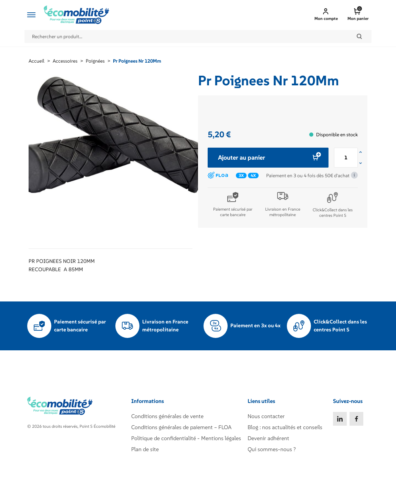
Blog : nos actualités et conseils (285, 427)
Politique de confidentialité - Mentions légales (186, 438)
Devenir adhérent (268, 438)
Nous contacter (266, 416)
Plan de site (145, 449)
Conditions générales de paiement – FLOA (181, 427)
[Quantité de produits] (346, 158)
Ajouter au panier (268, 157)
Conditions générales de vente (167, 416)
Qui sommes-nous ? (272, 449)
